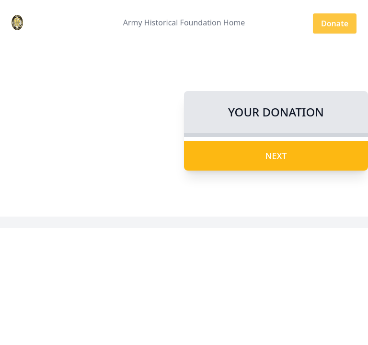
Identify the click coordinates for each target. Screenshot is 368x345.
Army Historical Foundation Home (184, 22)
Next (276, 155)
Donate (334, 23)
